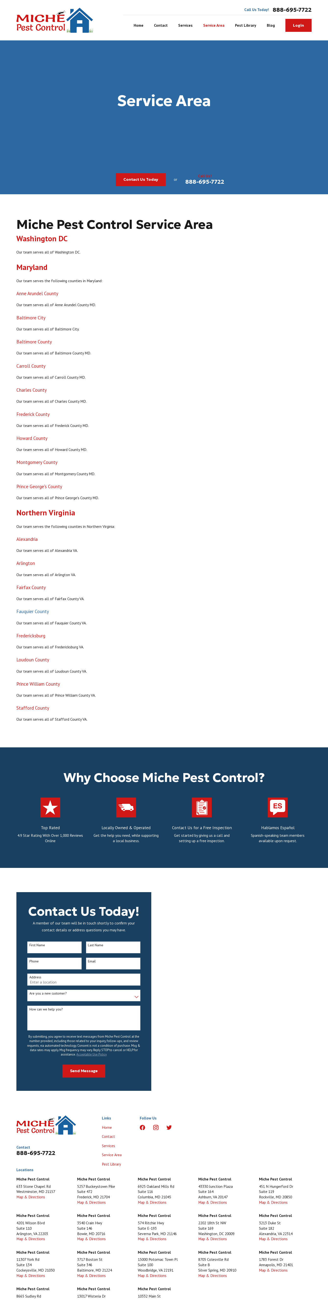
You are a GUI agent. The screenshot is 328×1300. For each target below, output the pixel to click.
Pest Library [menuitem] (245, 25)
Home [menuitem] (138, 25)
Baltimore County (34, 344)
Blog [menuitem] (271, 25)
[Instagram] (156, 1127)
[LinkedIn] (182, 1127)
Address (33, 977)
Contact (108, 1136)
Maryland (31, 269)
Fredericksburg (30, 637)
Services (108, 1145)
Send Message (82, 1071)
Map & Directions (30, 1196)
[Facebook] (142, 1127)
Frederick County (33, 416)
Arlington (25, 565)
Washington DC (42, 240)
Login (298, 25)
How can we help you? (44, 1009)
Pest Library (111, 1164)
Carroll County (31, 368)
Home (107, 1127)
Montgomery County (37, 464)
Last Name (94, 945)
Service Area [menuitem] (213, 25)
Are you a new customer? (46, 993)
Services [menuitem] (185, 25)
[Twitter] (169, 1127)
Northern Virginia (45, 515)
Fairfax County (31, 589)
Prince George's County (39, 488)
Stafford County (32, 710)
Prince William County (38, 686)
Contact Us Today (140, 179)
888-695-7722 (292, 9)
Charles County (31, 392)
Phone (32, 961)
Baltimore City (31, 319)
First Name (35, 945)
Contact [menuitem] (161, 25)
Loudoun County (32, 662)
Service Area (112, 1154)
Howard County (31, 440)
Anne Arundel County (37, 295)
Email (90, 961)
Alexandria (27, 541)
